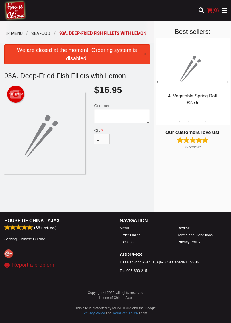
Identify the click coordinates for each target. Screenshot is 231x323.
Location (127, 242)
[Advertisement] (77, 192)
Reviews (184, 228)
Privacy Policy (188, 242)
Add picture (16, 94)
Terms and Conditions (195, 235)
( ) (213, 10)
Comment (122, 113)
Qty (101, 136)
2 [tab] (180, 122)
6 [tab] (214, 122)
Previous (158, 81)
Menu (124, 228)
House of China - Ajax (32, 220)
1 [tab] (171, 122)
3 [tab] (188, 122)
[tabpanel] (192, 78)
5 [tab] (205, 122)
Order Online (130, 235)
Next (227, 81)
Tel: (134, 271)
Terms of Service (125, 313)
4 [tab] (197, 122)
